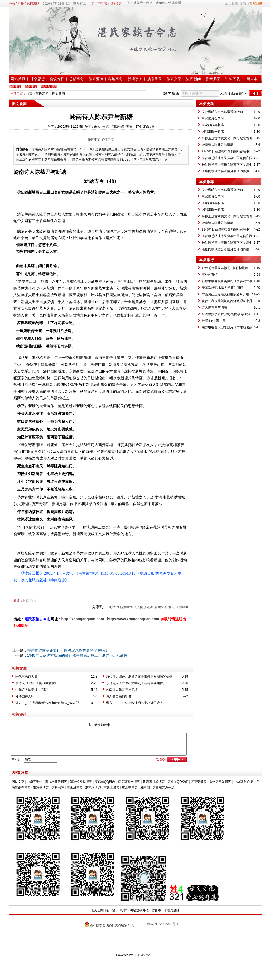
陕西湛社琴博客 (154, 782)
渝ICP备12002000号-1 (162, 924)
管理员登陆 (172, 910)
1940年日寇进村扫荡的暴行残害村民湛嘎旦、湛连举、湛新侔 (77, 655)
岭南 (26, 600)
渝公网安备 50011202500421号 (112, 926)
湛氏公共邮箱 (100, 910)
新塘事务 (135, 79)
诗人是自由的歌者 (118, 696)
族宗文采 (174, 79)
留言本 (252, 79)
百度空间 (161, 607)
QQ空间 (113, 607)
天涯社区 (182, 607)
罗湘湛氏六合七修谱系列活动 (222, 112)
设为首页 (246, 4)
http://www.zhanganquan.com (133, 619)
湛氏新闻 (193, 79)
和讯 (171, 607)
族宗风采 (154, 79)
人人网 (138, 607)
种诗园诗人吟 (24, 696)
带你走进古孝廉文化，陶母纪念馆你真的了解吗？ (67, 650)
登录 (12, 4)
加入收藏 (231, 4)
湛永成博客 (75, 787)
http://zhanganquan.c (80, 619)
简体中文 (107, 139)
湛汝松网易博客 (81, 782)
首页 (29, 93)
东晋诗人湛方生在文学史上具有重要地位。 (136, 683)
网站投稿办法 (139, 910)
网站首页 (18, 79)
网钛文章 (18, 782)
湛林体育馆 (210, 274)
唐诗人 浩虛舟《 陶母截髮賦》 (36, 683)
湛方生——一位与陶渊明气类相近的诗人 (134, 703)
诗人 (33, 600)
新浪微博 (126, 607)
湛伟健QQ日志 (105, 782)
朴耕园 (145, 787)
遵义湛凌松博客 (129, 782)
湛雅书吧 (57, 787)
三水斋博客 (130, 787)
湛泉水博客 (111, 787)
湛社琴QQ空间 (177, 782)
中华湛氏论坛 (243, 782)
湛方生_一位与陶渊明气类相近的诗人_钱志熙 (47, 703)
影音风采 (213, 79)
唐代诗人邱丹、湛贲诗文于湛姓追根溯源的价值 (139, 676)
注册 (21, 4)
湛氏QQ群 (119, 910)
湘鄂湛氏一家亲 (213, 131)
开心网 (149, 607)
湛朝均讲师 (93, 787)
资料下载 (232, 79)
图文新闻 (58, 93)
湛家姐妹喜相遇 (213, 125)
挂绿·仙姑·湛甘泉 (214, 321)
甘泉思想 (37, 79)
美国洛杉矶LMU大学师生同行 (222, 288)
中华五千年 (34, 782)
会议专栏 (57, 79)
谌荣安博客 (198, 782)
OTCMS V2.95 (144, 955)
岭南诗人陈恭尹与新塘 (122, 690)
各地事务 (115, 79)
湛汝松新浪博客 (56, 782)
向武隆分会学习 (213, 118)
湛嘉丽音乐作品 (163, 787)
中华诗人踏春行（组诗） (32, 690)
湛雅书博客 (41, 787)
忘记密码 (33, 4)
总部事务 (76, 79)
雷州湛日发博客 (220, 782)
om (101, 619)
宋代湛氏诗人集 (26, 676)
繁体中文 (94, 139)
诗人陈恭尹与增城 (214, 307)
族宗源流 (96, 79)
